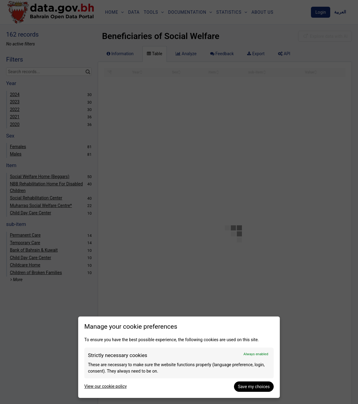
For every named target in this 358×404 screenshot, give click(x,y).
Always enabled (255, 354)
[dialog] (179, 357)
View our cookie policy (105, 386)
